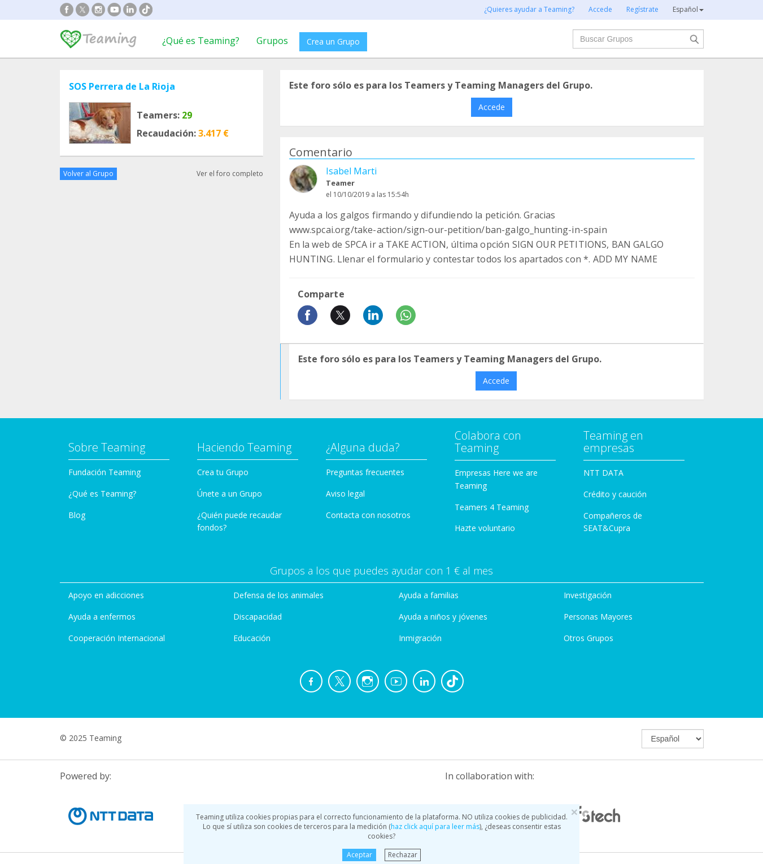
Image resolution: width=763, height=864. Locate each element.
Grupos (272, 40)
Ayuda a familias (429, 595)
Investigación (588, 595)
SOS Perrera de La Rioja (122, 86)
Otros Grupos (588, 638)
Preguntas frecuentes (365, 472)
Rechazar (402, 854)
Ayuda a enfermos (102, 616)
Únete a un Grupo (229, 493)
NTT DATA (603, 472)
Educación (252, 638)
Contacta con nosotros (368, 515)
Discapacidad (257, 616)
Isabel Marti (351, 171)
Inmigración (420, 638)
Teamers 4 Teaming (492, 507)
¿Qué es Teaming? (200, 40)
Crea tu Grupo (222, 472)
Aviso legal (345, 493)
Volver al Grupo (88, 173)
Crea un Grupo (333, 41)
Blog (76, 515)
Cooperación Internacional (116, 638)
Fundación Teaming (104, 472)
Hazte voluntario (485, 528)
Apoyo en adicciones (106, 595)
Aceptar (359, 854)
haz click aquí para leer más (435, 826)
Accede (491, 107)
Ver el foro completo (230, 173)
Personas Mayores (598, 616)
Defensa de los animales (278, 595)
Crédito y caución (615, 494)
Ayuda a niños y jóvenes (443, 616)
